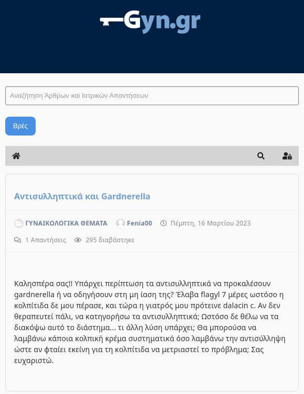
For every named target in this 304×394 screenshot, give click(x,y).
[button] (261, 156)
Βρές (20, 126)
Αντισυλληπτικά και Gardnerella (82, 196)
